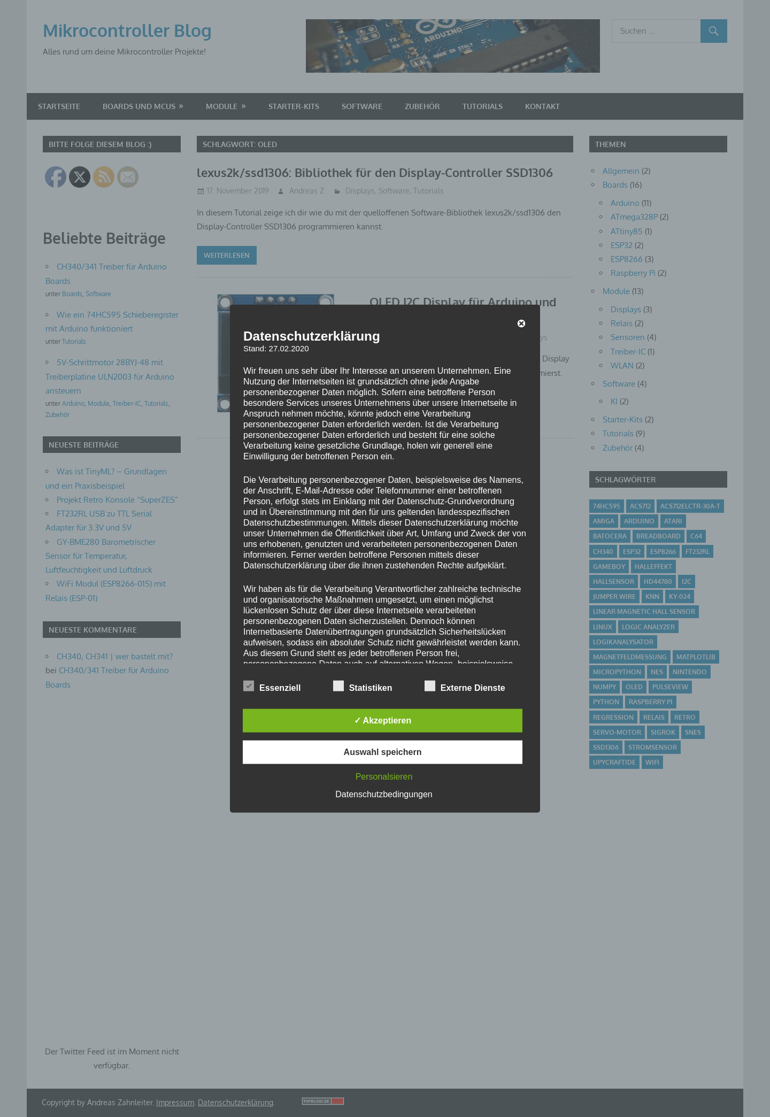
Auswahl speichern (383, 752)
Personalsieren (384, 776)
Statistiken (362, 686)
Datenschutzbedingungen (383, 794)
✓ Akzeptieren (383, 720)
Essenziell (272, 686)
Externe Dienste (465, 686)
